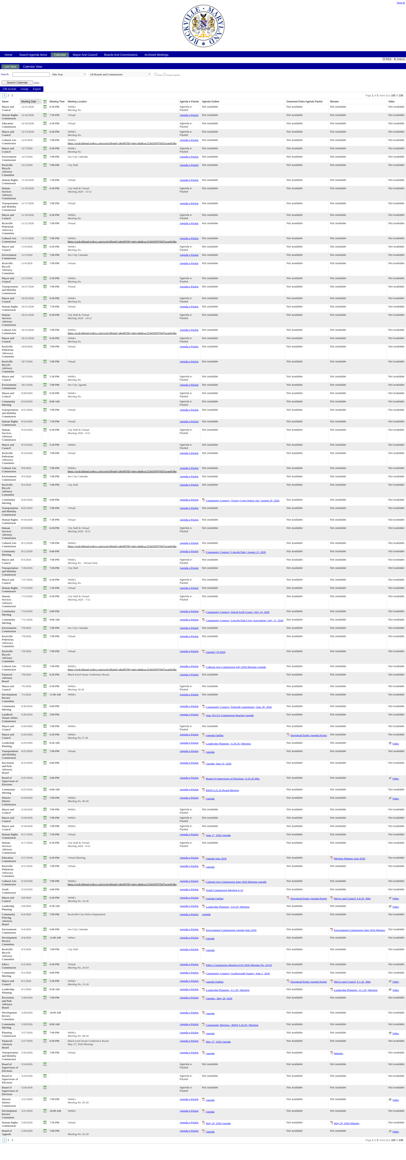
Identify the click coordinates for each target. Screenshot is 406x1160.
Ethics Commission (9, 966)
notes (160, 75)
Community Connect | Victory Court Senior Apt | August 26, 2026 (242, 500)
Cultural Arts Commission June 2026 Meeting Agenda (236, 881)
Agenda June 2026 (216, 858)
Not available (210, 106)
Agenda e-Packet (186, 108)
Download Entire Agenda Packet (308, 735)
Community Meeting (8, 403)
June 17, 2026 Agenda (218, 835)
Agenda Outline (215, 735)
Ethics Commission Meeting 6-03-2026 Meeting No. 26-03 (239, 965)
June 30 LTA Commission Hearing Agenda (230, 715)
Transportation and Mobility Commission (10, 206)
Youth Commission (9, 891)
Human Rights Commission (10, 116)
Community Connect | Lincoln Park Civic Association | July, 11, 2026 (244, 620)
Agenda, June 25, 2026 (218, 763)
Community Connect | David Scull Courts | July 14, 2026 (237, 612)
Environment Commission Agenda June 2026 (231, 930)
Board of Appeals (7, 1132)
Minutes (338, 1053)
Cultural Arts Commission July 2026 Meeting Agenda (236, 667)
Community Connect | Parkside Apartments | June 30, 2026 (239, 707)
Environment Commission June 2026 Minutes (359, 930)
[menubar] (21, 89)
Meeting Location (77, 101)
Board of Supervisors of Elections (10, 781)
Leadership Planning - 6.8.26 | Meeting (227, 906)
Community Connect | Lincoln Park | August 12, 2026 (236, 552)
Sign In (401, 2)
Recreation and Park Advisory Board (8, 767)
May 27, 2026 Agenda (218, 1041)
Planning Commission (9, 1034)
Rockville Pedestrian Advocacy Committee (8, 228)
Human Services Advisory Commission (9, 193)
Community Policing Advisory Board (8, 919)
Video (395, 743)
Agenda (210, 751)
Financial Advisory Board (7, 678)
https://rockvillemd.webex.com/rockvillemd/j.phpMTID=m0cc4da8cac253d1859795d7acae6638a (122, 143)
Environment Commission (9, 158)
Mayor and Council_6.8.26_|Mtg (352, 898)
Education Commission (9, 125)
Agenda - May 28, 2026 (219, 998)
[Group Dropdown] (25, 89)
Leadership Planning (8, 744)
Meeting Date (28, 101)
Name (5, 101)
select (84, 74)
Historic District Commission (9, 801)
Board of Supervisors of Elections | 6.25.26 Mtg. (233, 778)
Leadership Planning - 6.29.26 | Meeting (228, 743)
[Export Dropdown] (36, 89)
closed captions (173, 75)
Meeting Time (57, 101)
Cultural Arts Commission (9, 141)
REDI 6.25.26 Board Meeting (222, 790)
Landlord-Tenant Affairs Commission (10, 718)
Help (36, 82)
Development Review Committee (9, 698)
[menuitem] (9, 89)
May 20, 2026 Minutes (346, 1123)
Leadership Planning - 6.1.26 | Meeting (227, 990)
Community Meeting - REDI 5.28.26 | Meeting (232, 1025)
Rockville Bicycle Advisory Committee (8, 170)
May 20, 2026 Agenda (218, 1123)
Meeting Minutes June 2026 (349, 858)
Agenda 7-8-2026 (215, 652)
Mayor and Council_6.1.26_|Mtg (352, 981)
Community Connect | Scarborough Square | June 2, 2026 (238, 973)
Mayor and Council (8, 108)
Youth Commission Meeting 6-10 (224, 890)
